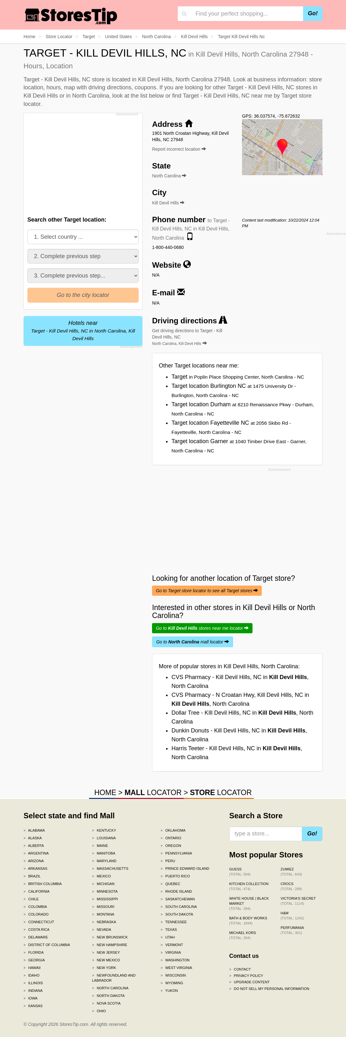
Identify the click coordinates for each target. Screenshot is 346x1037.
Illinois (33, 983)
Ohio (99, 1011)
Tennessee (174, 922)
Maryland (104, 861)
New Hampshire (109, 945)
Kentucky (104, 830)
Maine (100, 846)
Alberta (34, 846)
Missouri (103, 907)
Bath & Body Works (248, 920)
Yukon (169, 990)
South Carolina (179, 907)
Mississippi (105, 899)
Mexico (101, 876)
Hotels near (83, 330)
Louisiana (104, 838)
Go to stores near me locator (202, 628)
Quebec (170, 884)
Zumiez (291, 871)
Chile (31, 899)
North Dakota (108, 996)
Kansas (33, 1006)
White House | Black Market (249, 903)
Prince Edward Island (185, 868)
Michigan (103, 884)
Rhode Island (176, 891)
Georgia (34, 960)
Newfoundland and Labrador (113, 977)
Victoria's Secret (298, 900)
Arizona (34, 861)
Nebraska (104, 922)
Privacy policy (246, 976)
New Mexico (106, 960)
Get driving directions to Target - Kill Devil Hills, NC (187, 337)
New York (104, 968)
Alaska (33, 838)
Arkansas (35, 868)
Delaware (36, 937)
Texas (169, 929)
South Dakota (177, 914)
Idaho (31, 975)
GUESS (240, 871)
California (37, 891)
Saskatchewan (178, 899)
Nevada (101, 929)
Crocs (291, 886)
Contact (240, 969)
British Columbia (43, 884)
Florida (34, 952)
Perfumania (292, 930)
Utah (168, 937)
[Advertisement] (84, 162)
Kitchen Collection (249, 886)
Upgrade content (249, 982)
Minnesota (105, 891)
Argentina (36, 853)
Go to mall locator (192, 641)
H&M (292, 915)
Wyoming (172, 983)
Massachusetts (110, 868)
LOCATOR (153, 792)
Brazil (32, 876)
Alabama (34, 830)
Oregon (171, 846)
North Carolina (110, 988)
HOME (105, 792)
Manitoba (103, 853)
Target (237, 377)
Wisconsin (173, 975)
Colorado (36, 914)
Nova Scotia (106, 1003)
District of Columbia (47, 945)
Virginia (171, 952)
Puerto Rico (175, 876)
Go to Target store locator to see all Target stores (207, 590)
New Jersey (106, 952)
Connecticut (39, 922)
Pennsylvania (176, 853)
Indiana (33, 990)
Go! (313, 13)
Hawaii (32, 968)
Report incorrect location (179, 149)
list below (152, 96)
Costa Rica (37, 929)
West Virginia (176, 968)
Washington (175, 960)
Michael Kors (242, 935)
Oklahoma (173, 830)
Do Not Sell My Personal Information (269, 989)
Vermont (172, 945)
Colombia (35, 907)
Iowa (31, 998)
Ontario (171, 838)
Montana (103, 914)
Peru (168, 861)
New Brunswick (110, 937)
